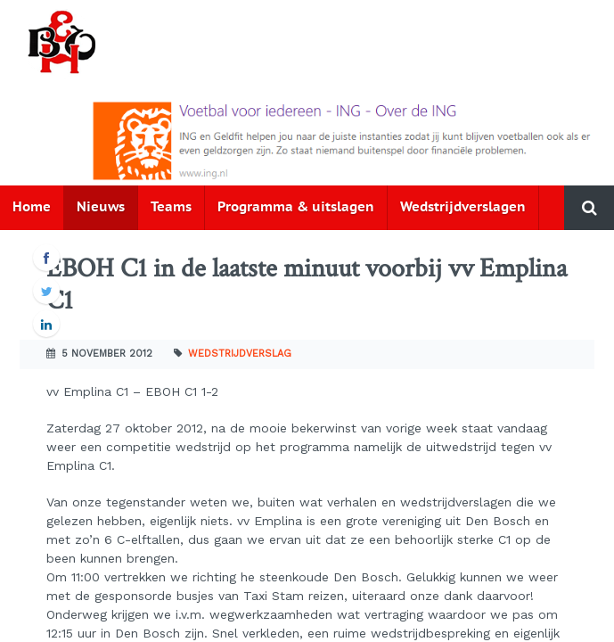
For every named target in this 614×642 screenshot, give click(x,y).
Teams (171, 207)
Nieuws (101, 207)
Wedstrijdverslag (239, 353)
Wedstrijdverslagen (463, 207)
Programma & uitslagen (295, 207)
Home (31, 207)
